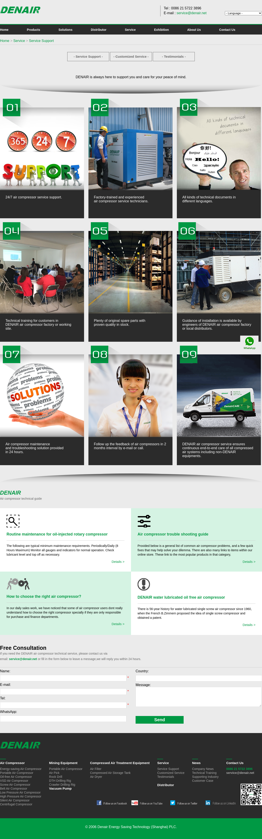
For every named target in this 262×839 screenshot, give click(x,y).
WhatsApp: (8, 712)
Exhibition (161, 29)
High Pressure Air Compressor (20, 796)
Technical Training (204, 773)
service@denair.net (192, 13)
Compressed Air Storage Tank (110, 773)
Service (130, 29)
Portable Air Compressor (16, 773)
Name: (5, 671)
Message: (143, 685)
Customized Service (170, 773)
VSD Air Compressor (14, 780)
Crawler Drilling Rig (62, 784)
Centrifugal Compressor (16, 804)
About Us (194, 29)
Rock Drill (55, 776)
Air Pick (54, 773)
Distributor (99, 29)
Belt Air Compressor (13, 788)
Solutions (65, 29)
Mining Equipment (63, 763)
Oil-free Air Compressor (16, 776)
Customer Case (202, 780)
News (196, 763)
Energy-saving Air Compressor (20, 769)
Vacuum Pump (60, 788)
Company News (203, 769)
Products (33, 29)
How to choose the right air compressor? (44, 596)
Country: (142, 671)
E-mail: (5, 684)
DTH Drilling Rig (60, 780)
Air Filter (95, 769)
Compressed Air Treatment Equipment (120, 763)
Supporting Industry (205, 776)
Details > (118, 561)
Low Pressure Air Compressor (20, 792)
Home (4, 29)
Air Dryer (96, 776)
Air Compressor (12, 763)
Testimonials (165, 776)
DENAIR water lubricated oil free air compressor (181, 597)
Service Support (41, 41)
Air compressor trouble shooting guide (173, 534)
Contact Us (227, 29)
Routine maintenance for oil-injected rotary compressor (57, 534)
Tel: (2, 698)
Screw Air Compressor (15, 784)
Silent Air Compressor (14, 800)
